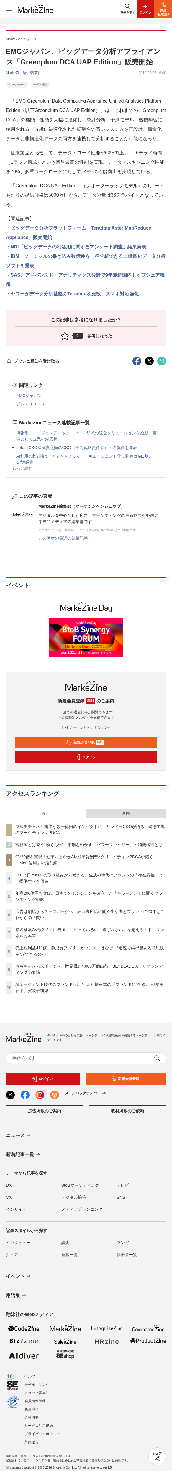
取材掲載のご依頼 (127, 1110)
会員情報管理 (35, 1398)
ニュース (19, 1135)
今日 (46, 813)
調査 (65, 1242)
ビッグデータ (17, 84)
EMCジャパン (29, 395)
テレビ (123, 1185)
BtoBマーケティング (80, 1185)
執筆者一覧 (127, 1254)
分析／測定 (40, 84)
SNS (121, 1197)
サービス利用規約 (38, 1422)
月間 (126, 813)
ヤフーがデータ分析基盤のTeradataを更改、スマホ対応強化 (75, 293)
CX (9, 1197)
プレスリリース (30, 404)
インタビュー (18, 1242)
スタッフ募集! (35, 1389)
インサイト (16, 1209)
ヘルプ (29, 1373)
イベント (19, 1276)
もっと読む (22, 468)
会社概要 (31, 1414)
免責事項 (31, 1406)
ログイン (85, 757)
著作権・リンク (36, 1381)
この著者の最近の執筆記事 (63, 538)
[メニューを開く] (9, 9)
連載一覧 (69, 1254)
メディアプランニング (82, 1209)
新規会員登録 (85, 742)
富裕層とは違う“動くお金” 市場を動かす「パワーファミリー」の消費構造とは (89, 844)
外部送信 (31, 1439)
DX (9, 1185)
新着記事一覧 (23, 1155)
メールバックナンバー (86, 727)
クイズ (12, 1254)
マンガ (123, 1242)
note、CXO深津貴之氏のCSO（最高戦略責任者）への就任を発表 (76, 447)
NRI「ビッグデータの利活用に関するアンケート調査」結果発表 (78, 246)
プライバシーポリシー (42, 1431)
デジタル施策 (73, 1197)
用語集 (16, 1295)
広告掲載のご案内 (44, 1110)
